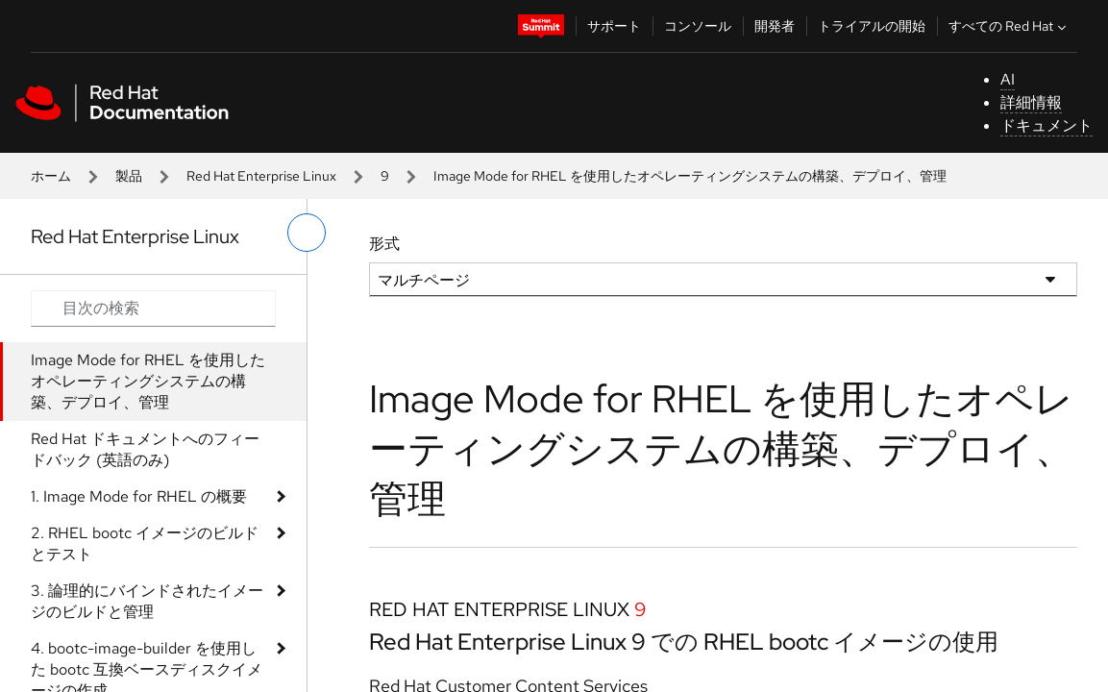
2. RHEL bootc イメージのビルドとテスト (145, 543)
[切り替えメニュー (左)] (306, 232)
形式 (384, 244)
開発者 (774, 26)
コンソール (697, 26)
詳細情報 (1031, 102)
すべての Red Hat (1009, 26)
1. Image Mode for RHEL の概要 (139, 496)
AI (1007, 79)
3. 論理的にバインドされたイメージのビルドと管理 (147, 601)
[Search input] (153, 308)
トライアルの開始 (871, 26)
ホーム (51, 176)
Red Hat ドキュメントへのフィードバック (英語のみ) (145, 449)
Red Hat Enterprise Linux (261, 176)
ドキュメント (1046, 125)
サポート (614, 26)
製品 (128, 176)
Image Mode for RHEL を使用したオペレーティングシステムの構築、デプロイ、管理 (148, 381)
